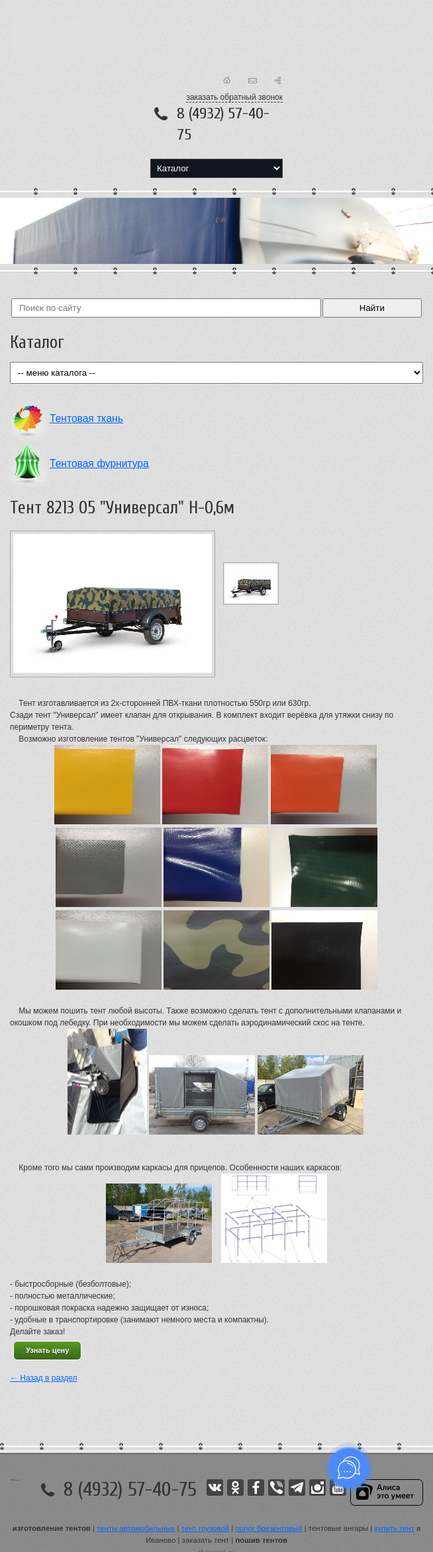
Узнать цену (47, 1350)
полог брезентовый (268, 1528)
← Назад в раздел (43, 1378)
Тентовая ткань (86, 418)
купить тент (394, 1528)
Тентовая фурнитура (99, 463)
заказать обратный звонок (234, 97)
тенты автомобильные (136, 1528)
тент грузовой (205, 1528)
